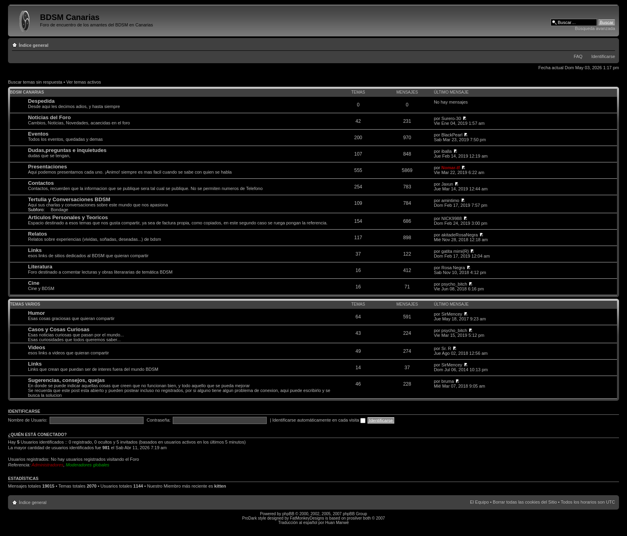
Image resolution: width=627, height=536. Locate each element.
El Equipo (479, 502)
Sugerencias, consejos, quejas (66, 380)
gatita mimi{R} (455, 251)
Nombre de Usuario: (27, 420)
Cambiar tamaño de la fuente (609, 43)
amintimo (450, 200)
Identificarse (603, 56)
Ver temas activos (83, 82)
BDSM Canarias (27, 92)
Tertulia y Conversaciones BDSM (69, 199)
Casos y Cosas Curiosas (59, 329)
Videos (36, 347)
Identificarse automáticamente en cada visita (318, 420)
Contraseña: (159, 420)
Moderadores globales (88, 464)
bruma (447, 381)
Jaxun (447, 184)
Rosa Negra (453, 267)
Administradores (47, 464)
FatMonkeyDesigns (307, 518)
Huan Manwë (337, 522)
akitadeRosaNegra (459, 234)
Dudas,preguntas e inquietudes (67, 150)
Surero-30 (451, 118)
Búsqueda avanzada (595, 28)
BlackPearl (452, 134)
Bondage (59, 209)
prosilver (354, 518)
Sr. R (446, 348)
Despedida (41, 101)
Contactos (41, 183)
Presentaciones (47, 167)
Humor (36, 313)
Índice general (33, 45)
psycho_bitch (454, 284)
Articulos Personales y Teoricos (68, 217)
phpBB (288, 514)
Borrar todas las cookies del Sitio (525, 502)
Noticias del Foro (49, 117)
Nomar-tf (450, 167)
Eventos (38, 134)
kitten (220, 486)
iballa (446, 151)
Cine (34, 283)
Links (35, 250)
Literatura (40, 267)
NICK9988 (451, 218)
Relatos (37, 234)
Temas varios (25, 304)
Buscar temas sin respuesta (35, 82)
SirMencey (451, 314)
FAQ (578, 56)
